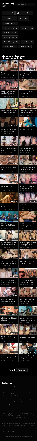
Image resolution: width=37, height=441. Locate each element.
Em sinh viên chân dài (17, 396)
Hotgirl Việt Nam (16, 390)
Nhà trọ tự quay (19, 399)
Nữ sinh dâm (5, 396)
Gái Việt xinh (5, 390)
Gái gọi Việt (5, 402)
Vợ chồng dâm (15, 402)
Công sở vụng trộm (7, 399)
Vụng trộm (15, 405)
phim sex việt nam (8, 4)
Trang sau (21, 370)
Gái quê (23, 402)
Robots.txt (11, 431)
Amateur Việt (19, 393)
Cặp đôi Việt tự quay (8, 393)
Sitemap (4, 431)
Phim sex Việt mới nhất (8, 387)
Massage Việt (30, 399)
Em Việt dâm (26, 390)
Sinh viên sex (29, 393)
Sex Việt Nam (21, 387)
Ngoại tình (23, 405)
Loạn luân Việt (6, 405)
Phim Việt (29, 387)
